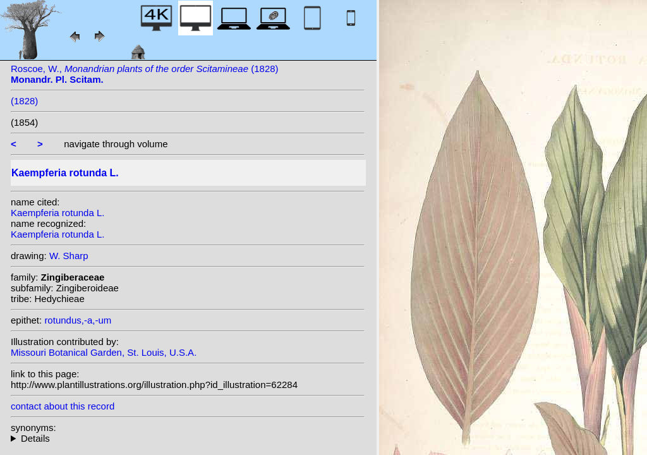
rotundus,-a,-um (77, 320)
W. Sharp (68, 255)
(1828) (24, 100)
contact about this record (62, 406)
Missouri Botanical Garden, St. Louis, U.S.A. (104, 352)
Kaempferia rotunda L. (57, 212)
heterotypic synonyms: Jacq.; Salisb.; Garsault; (188, 438)
